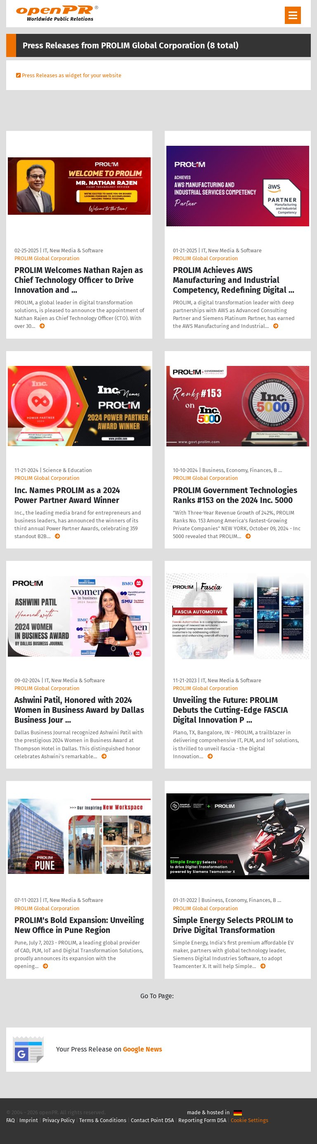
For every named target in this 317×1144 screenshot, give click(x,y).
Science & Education (67, 470)
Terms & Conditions (102, 1120)
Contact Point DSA (152, 1120)
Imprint (28, 1120)
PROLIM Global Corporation (47, 258)
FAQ (10, 1120)
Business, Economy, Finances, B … (242, 470)
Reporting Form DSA (202, 1120)
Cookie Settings (249, 1120)
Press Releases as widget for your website (71, 75)
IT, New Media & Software (73, 250)
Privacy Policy (59, 1120)
